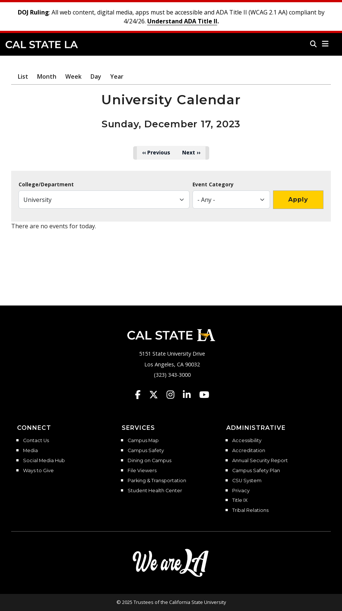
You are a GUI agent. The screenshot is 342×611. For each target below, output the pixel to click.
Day (96, 76)
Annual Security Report (260, 460)
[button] (325, 43)
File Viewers (142, 470)
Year (117, 76)
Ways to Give (38, 470)
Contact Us (36, 440)
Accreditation (248, 450)
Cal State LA (42, 44)
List (23, 76)
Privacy (241, 490)
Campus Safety (146, 450)
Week (73, 76)
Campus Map (143, 440)
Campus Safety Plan (256, 470)
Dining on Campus (149, 460)
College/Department (46, 184)
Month (46, 76)
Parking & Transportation (157, 480)
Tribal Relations (250, 510)
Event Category (213, 184)
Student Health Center (155, 490)
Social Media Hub (44, 460)
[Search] (313, 43)
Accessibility (247, 440)
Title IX (239, 500)
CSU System (247, 480)
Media (30, 450)
